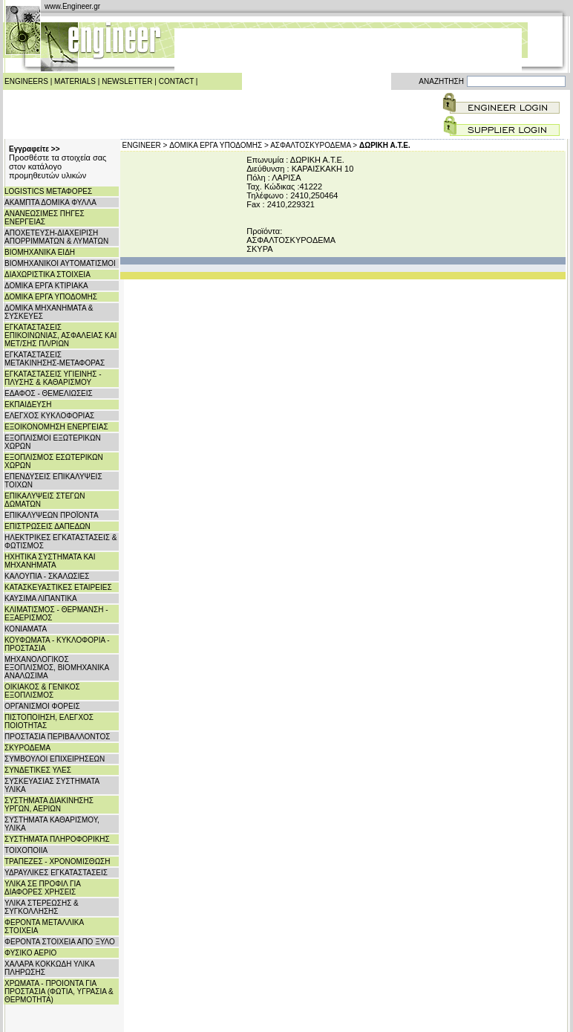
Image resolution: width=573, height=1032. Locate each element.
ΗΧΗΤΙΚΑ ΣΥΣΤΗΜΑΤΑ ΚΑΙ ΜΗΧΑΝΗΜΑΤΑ (50, 561)
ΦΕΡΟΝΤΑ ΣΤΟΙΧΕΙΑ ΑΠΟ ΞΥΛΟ (59, 942)
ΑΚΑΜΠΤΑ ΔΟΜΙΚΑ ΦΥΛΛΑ (50, 202)
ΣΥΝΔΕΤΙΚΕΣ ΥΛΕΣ (37, 770)
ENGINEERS (26, 81)
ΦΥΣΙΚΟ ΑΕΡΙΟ (30, 953)
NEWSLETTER (127, 81)
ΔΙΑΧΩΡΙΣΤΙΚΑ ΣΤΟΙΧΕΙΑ (47, 274)
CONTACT (176, 81)
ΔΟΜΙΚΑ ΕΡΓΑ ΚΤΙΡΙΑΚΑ (46, 286)
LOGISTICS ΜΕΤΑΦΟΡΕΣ (48, 191)
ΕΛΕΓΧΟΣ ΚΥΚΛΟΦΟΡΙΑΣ (49, 416)
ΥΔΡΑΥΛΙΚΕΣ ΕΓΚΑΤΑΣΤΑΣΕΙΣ (56, 873)
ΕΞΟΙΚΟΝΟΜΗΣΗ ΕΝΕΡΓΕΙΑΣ (56, 427)
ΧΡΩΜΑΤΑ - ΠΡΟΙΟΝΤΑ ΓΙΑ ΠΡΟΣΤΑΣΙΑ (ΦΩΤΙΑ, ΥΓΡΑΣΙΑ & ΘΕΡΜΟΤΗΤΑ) (59, 991)
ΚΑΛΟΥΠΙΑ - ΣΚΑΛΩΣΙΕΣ (46, 576)
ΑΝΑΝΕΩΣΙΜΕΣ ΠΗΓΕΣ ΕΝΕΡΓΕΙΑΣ (44, 218)
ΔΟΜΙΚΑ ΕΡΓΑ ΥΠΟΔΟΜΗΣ (50, 297)
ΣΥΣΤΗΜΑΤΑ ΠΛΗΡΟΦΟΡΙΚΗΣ (57, 839)
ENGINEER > (145, 145)
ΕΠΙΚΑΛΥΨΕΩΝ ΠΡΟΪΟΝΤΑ (51, 515)
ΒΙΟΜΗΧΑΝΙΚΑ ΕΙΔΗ (39, 252)
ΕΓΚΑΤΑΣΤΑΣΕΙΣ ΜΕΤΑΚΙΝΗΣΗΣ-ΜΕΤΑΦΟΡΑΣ (54, 359)
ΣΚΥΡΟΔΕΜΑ (27, 748)
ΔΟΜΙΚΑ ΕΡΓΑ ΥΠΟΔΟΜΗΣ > (219, 145)
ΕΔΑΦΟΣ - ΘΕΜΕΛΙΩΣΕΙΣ (48, 393)
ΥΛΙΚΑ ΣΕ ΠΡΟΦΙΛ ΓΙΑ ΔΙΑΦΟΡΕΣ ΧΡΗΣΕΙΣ (42, 888)
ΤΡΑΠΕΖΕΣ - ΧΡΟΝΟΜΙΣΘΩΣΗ (57, 861)
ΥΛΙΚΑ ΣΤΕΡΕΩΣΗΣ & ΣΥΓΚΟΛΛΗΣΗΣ (41, 907)
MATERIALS (75, 81)
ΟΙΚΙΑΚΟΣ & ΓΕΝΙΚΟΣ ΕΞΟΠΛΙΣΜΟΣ (42, 691)
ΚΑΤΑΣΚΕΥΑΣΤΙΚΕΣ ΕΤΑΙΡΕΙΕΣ (58, 587)
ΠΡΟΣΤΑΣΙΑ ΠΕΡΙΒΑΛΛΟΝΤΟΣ (57, 737)
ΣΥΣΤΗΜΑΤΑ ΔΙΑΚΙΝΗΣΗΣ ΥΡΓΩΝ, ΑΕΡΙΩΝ (49, 804)
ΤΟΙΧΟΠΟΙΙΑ (26, 850)
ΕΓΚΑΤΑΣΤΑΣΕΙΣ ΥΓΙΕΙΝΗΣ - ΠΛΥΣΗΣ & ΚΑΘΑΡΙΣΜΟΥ (53, 378)
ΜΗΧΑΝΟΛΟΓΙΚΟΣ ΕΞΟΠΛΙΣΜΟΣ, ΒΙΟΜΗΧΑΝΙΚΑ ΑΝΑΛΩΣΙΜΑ (56, 667)
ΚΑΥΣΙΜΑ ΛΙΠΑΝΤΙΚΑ (40, 598)
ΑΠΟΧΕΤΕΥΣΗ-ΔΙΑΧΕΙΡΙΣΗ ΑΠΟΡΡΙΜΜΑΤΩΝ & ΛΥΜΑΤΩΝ (56, 237)
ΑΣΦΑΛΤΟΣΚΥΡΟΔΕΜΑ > (313, 145)
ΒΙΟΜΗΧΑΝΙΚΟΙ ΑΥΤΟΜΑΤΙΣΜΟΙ (60, 263)
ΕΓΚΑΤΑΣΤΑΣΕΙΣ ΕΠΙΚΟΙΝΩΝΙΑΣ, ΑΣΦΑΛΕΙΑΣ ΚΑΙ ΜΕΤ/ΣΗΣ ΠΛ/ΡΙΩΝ (60, 335)
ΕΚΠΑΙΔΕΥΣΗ (27, 404)
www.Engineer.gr (72, 6)
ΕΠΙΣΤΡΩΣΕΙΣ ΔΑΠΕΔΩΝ (47, 526)
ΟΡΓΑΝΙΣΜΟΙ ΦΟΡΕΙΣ (42, 706)
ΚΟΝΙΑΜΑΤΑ (25, 629)
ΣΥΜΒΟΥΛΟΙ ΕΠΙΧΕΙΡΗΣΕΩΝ (54, 759)
